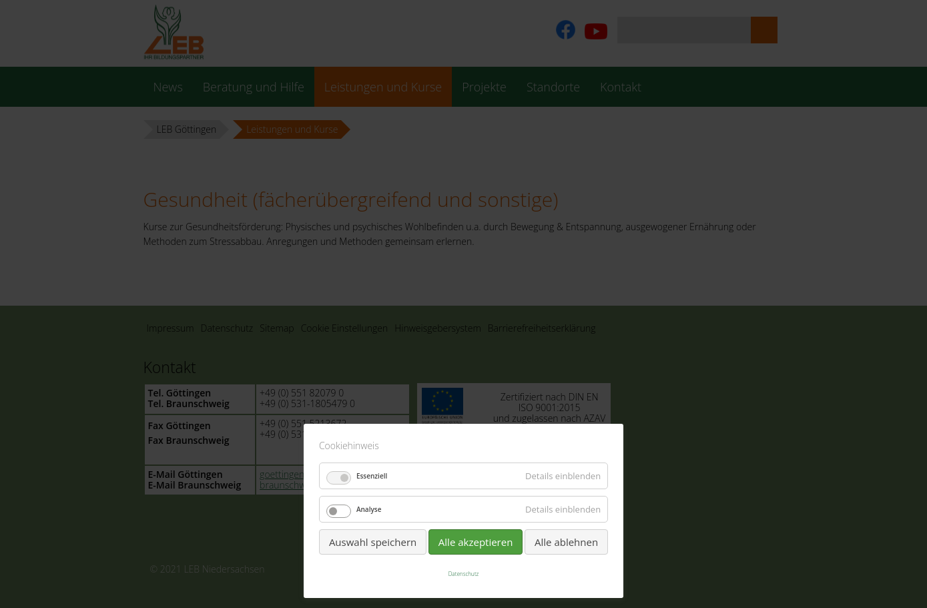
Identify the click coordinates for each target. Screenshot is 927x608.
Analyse (369, 509)
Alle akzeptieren (475, 542)
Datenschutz (463, 573)
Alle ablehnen (566, 542)
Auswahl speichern (372, 542)
